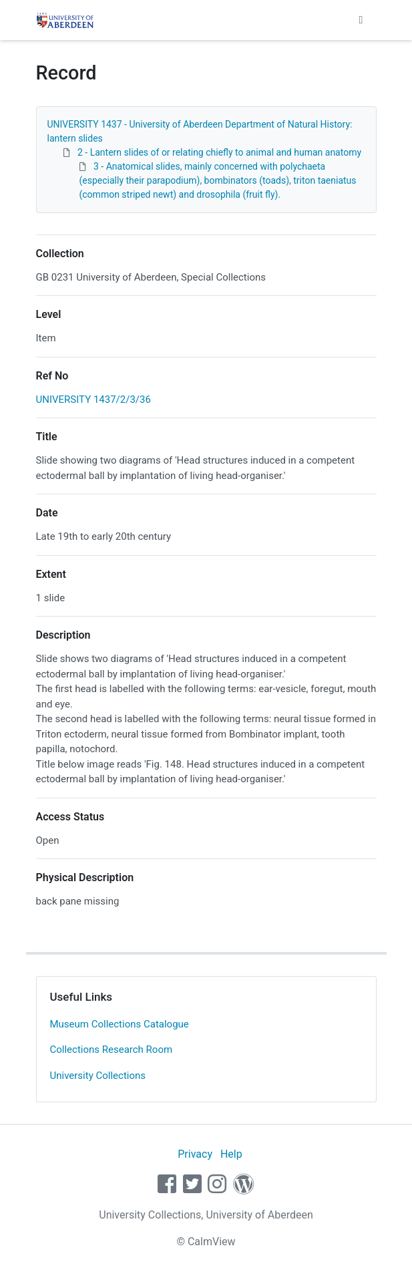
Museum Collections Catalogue (119, 1024)
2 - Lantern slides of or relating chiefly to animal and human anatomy (219, 152)
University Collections (98, 1076)
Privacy (195, 1154)
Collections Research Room (111, 1050)
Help (231, 1154)
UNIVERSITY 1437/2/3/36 (93, 399)
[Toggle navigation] (361, 20)
